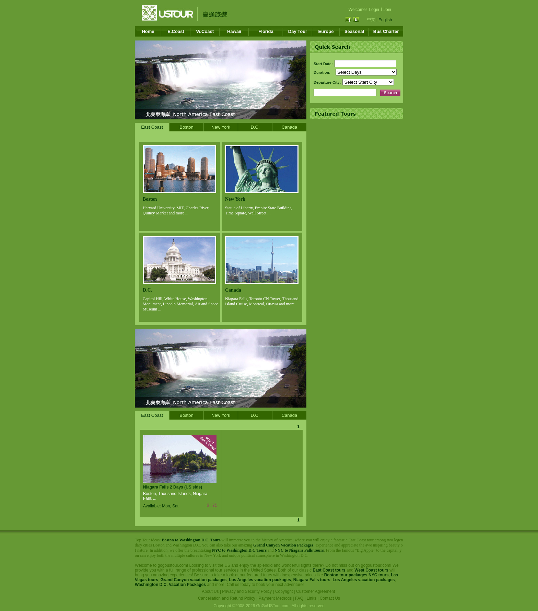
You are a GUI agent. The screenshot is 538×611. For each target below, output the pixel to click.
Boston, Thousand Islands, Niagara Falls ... (175, 496)
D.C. (255, 127)
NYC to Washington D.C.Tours (239, 550)
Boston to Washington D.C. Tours (191, 540)
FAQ (299, 598)
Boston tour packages (345, 575)
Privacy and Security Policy (247, 591)
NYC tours (379, 575)
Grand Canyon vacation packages (194, 579)
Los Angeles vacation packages (260, 579)
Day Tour (297, 31)
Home (148, 31)
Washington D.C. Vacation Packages (170, 584)
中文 (371, 19)
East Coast (152, 127)
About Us (210, 591)
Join (387, 9)
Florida (265, 31)
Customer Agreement (315, 591)
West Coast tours (371, 570)
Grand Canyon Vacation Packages (283, 545)
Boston (186, 127)
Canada (289, 127)
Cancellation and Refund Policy (226, 598)
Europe (326, 31)
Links (311, 598)
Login (374, 9)
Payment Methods (275, 598)
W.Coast (205, 31)
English (385, 19)
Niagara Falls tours (311, 579)
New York (220, 127)
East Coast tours (329, 570)
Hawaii (234, 31)
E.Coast (175, 31)
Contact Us (330, 598)
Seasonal (354, 31)
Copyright (284, 591)
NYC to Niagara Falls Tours (299, 550)
